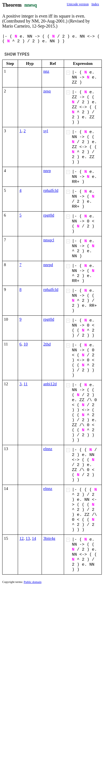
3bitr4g (49, 538)
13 (28, 538)
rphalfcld (50, 190)
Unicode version (78, 4)
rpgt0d (48, 215)
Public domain (33, 581)
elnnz (47, 449)
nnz (46, 71)
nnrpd (48, 265)
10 (26, 344)
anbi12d (50, 384)
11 (25, 384)
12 (21, 538)
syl (45, 131)
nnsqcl (48, 240)
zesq (47, 91)
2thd (47, 344)
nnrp (47, 170)
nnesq (30, 5)
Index (95, 4)
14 (34, 538)
